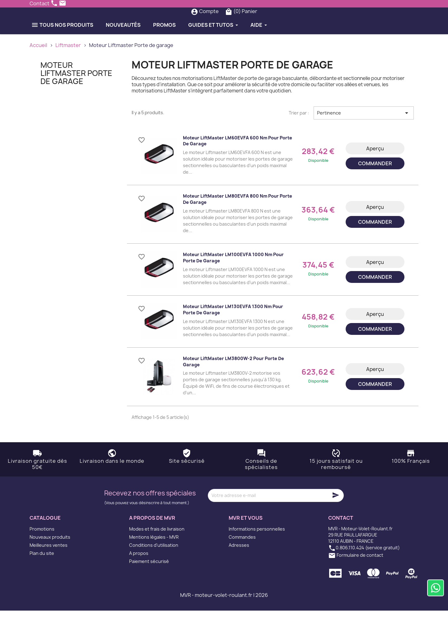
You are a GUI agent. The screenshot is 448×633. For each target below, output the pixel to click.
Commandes (242, 559)
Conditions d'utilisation (153, 567)
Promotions (42, 551)
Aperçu (375, 170)
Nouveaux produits (50, 559)
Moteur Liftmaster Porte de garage (76, 95)
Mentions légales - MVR (154, 559)
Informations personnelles (257, 551)
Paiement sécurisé (149, 584)
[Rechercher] (211, 22)
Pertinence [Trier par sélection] (363, 135)
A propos (138, 576)
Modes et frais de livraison (156, 551)
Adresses (239, 567)
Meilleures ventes (49, 567)
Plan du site (42, 576)
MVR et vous (246, 540)
